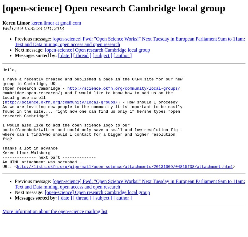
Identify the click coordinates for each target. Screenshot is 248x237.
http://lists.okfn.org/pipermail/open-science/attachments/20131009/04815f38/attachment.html (125, 186)
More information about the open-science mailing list (54, 231)
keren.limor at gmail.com (56, 22)
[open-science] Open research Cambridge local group (97, 49)
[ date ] (65, 55)
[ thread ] (82, 55)
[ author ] (123, 55)
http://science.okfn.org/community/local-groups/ (123, 92)
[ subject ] (102, 55)
